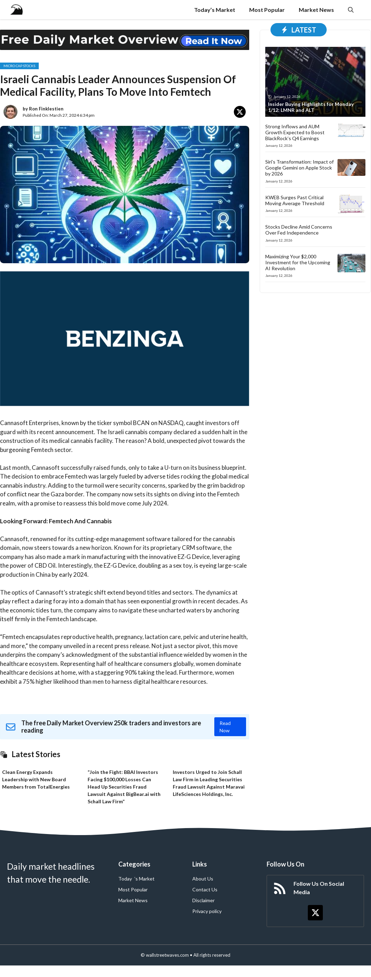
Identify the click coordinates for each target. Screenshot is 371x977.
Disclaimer (203, 900)
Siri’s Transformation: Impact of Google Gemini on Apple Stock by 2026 (299, 168)
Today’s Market (214, 9)
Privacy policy (207, 911)
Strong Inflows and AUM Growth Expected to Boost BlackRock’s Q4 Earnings (295, 132)
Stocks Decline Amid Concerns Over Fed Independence (298, 230)
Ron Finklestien (46, 109)
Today (125, 879)
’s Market (144, 879)
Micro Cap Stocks (19, 66)
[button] (351, 9)
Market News (316, 9)
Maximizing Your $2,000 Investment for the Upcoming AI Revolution (297, 262)
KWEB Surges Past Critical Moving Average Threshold (294, 200)
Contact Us (204, 889)
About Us (202, 879)
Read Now (225, 726)
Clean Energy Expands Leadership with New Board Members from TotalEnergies (36, 779)
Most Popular (267, 9)
